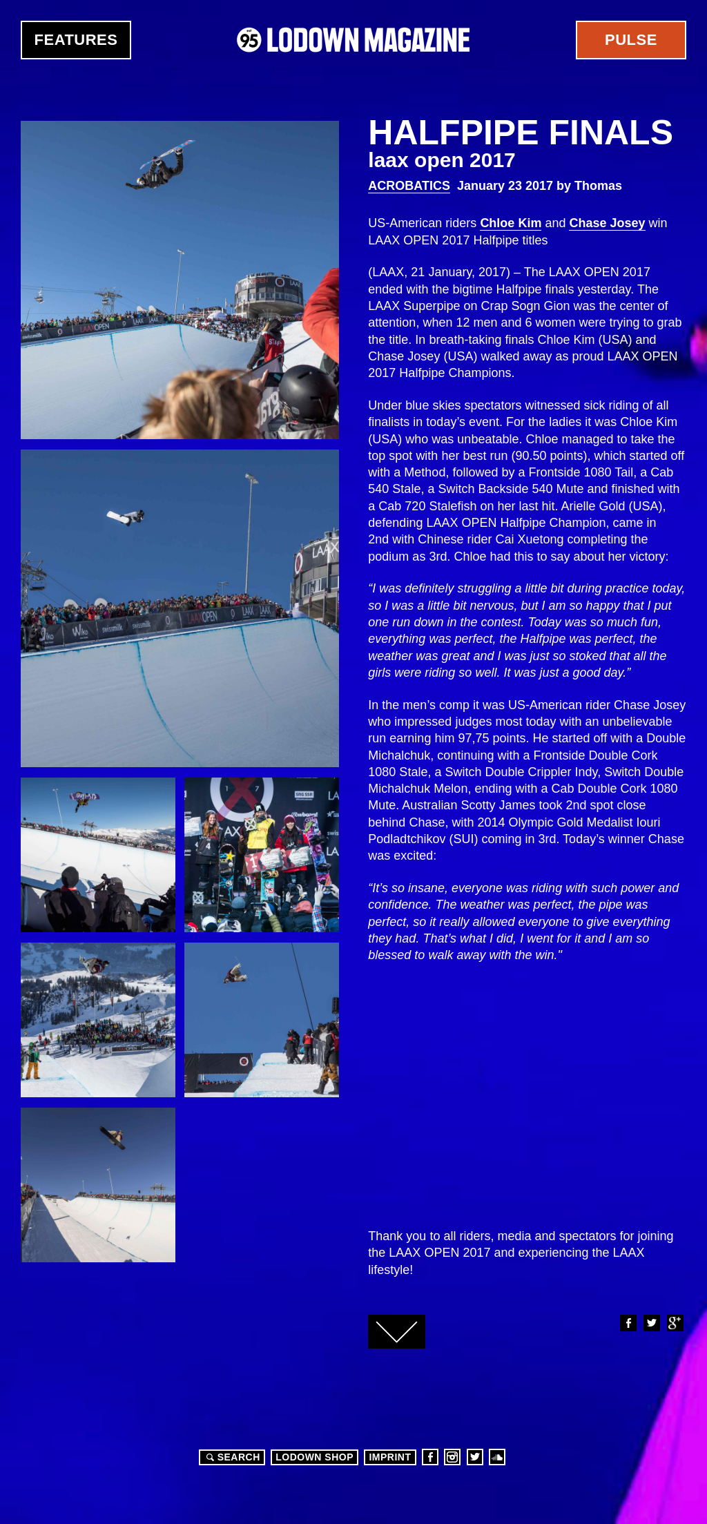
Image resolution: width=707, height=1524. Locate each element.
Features (76, 39)
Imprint (390, 1457)
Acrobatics (409, 186)
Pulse (631, 39)
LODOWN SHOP (314, 1457)
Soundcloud (497, 1457)
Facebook (627, 1323)
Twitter (651, 1323)
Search (231, 1457)
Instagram (452, 1457)
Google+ (674, 1323)
